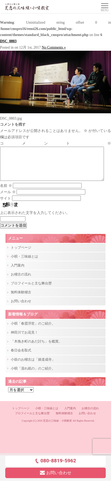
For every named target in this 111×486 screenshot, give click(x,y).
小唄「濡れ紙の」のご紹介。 (33, 375)
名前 (6, 192)
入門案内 (17, 272)
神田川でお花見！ (24, 339)
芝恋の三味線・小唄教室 (57, 427)
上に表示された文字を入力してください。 (35, 219)
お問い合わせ (21, 307)
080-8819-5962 (55, 467)
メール (8, 198)
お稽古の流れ (21, 281)
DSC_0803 (8, 41)
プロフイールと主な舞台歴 (31, 289)
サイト (5, 205)
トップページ (21, 254)
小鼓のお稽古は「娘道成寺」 (33, 366)
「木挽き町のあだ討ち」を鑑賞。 (36, 348)
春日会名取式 (21, 357)
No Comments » (54, 47)
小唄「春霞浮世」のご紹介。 (33, 330)
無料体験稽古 (21, 298)
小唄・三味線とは (24, 263)
